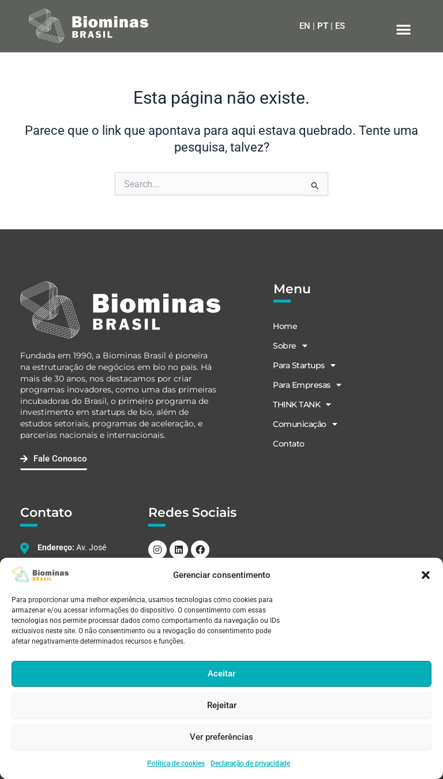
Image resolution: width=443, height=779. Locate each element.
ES (340, 26)
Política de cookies (176, 763)
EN (304, 26)
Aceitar (221, 673)
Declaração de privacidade (250, 763)
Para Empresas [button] (306, 385)
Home (284, 326)
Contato (288, 443)
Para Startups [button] (303, 365)
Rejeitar (221, 705)
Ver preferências (221, 737)
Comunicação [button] (304, 424)
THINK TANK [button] (301, 404)
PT (322, 26)
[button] (425, 575)
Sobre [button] (289, 346)
